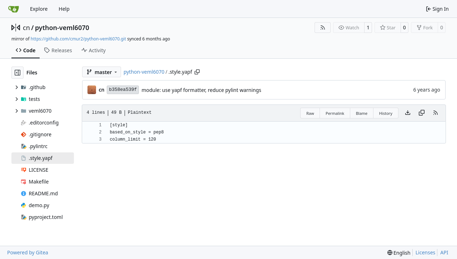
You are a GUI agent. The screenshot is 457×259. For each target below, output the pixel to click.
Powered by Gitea (27, 252)
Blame (362, 113)
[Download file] (407, 113)
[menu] (399, 252)
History (385, 113)
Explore (38, 8)
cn (26, 27)
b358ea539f (123, 89)
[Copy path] (197, 71)
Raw (310, 113)
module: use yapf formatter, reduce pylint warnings (201, 90)
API (444, 252)
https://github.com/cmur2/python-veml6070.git (78, 39)
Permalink (335, 113)
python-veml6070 (62, 27)
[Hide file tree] (17, 73)
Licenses (426, 252)
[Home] (14, 9)
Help (64, 8)
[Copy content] (421, 113)
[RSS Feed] (323, 27)
